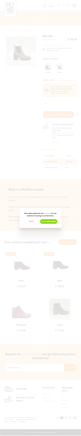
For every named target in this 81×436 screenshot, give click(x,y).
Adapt (31, 221)
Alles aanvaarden (48, 221)
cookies (47, 213)
